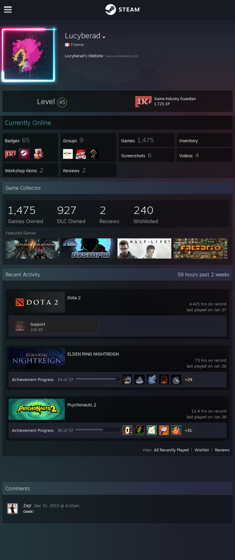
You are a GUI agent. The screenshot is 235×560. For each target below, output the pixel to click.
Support (37, 324)
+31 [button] (188, 430)
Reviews (222, 449)
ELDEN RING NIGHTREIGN (93, 354)
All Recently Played (171, 449)
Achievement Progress (33, 379)
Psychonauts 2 (81, 404)
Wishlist (202, 449)
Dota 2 (74, 297)
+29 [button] (188, 379)
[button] (52, 101)
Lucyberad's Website (84, 55)
